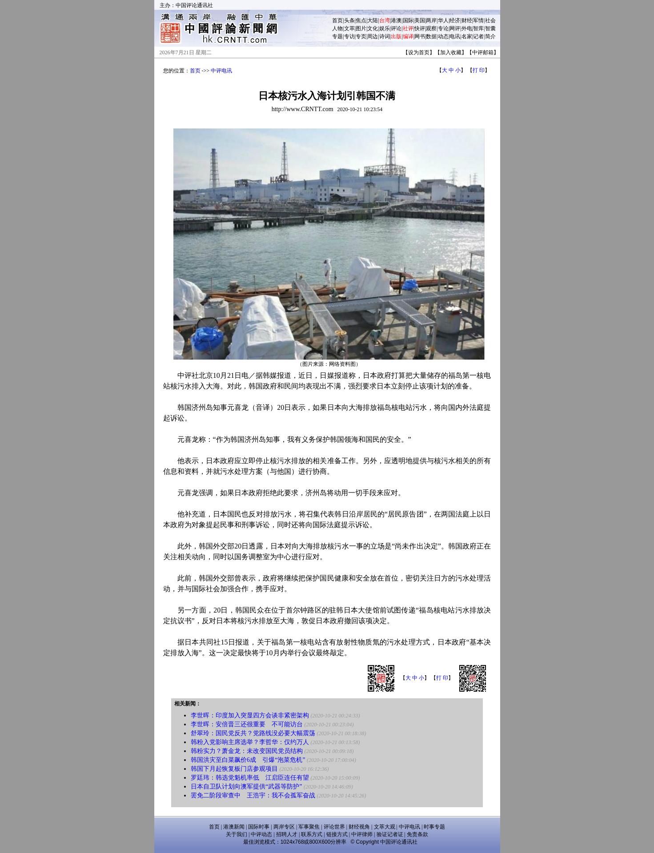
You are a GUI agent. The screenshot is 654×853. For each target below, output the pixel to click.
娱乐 (384, 28)
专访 (349, 36)
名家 (466, 36)
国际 (408, 20)
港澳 (396, 20)
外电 (466, 28)
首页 (337, 20)
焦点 (361, 20)
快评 (419, 28)
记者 (478, 36)
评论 (396, 28)
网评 (454, 28)
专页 (361, 36)
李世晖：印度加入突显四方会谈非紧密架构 (250, 715)
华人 (443, 20)
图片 (361, 28)
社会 (490, 20)
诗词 (384, 36)
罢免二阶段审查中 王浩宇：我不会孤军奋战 (253, 795)
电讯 (454, 36)
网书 (419, 36)
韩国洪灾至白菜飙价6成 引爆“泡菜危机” (248, 760)
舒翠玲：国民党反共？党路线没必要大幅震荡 (253, 733)
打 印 (479, 70)
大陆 (372, 20)
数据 (431, 36)
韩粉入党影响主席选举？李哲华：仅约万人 (250, 742)
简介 (490, 36)
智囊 (490, 28)
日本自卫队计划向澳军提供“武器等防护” (247, 786)
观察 (431, 28)
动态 (443, 36)
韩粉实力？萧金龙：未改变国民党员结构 (247, 751)
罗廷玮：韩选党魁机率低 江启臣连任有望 (250, 777)
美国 (419, 20)
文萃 (349, 28)
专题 (337, 36)
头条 (349, 20)
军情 (478, 20)
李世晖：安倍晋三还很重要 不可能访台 (247, 724)
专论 (443, 28)
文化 (372, 28)
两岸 (431, 20)
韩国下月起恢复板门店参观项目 (234, 768)
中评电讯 (221, 71)
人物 (337, 28)
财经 (466, 20)
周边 (372, 36)
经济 (454, 20)
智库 (478, 28)
